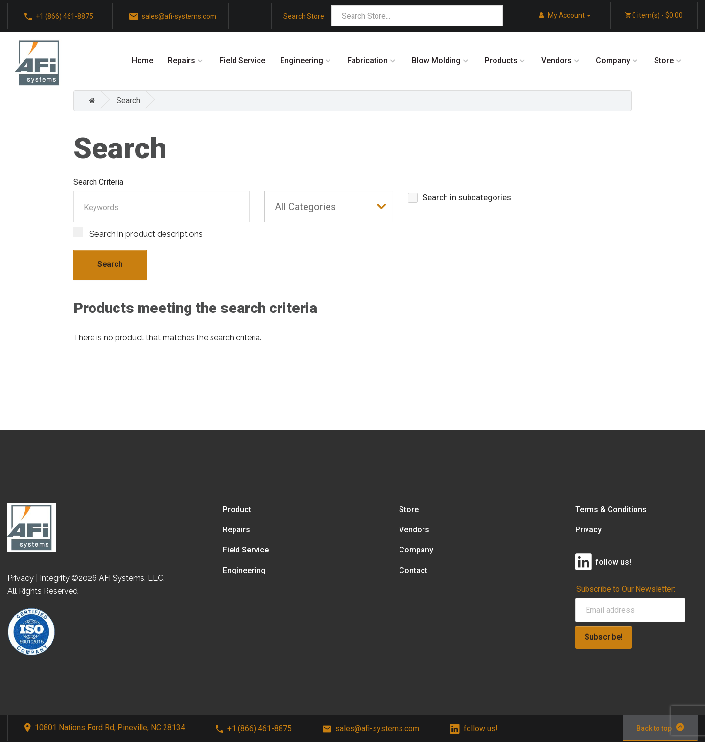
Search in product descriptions (138, 233)
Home (142, 60)
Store (664, 60)
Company (613, 60)
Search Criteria (98, 182)
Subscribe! (604, 637)
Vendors (556, 60)
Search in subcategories (459, 197)
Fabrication (367, 60)
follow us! (474, 728)
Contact (413, 570)
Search (128, 100)
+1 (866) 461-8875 (254, 728)
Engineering (301, 60)
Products (501, 60)
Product (237, 509)
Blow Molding (436, 60)
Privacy (588, 529)
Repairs (181, 60)
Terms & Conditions (611, 509)
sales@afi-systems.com (371, 728)
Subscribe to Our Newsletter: (625, 589)
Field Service (242, 60)
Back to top (660, 727)
